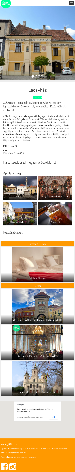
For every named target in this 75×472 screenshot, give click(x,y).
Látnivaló (37, 97)
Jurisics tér (10, 102)
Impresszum (32, 457)
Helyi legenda (28, 137)
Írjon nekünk (21, 457)
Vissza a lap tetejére (8, 457)
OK (53, 417)
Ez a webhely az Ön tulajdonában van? (30, 417)
